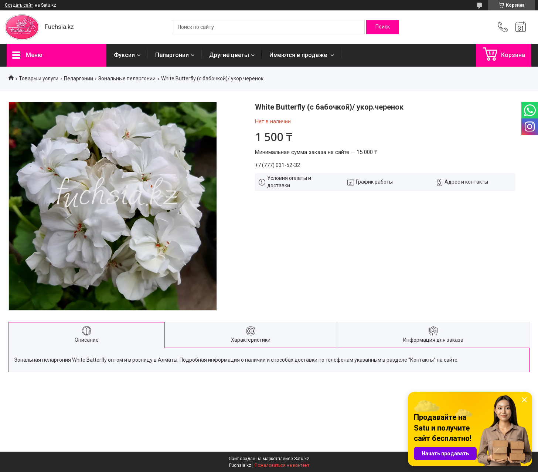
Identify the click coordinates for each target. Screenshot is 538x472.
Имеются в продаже (298, 54)
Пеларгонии (172, 54)
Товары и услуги (38, 78)
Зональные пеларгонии (127, 78)
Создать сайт (19, 5)
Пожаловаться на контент (282, 465)
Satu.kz (301, 458)
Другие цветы (229, 54)
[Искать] (382, 27)
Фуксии (124, 54)
